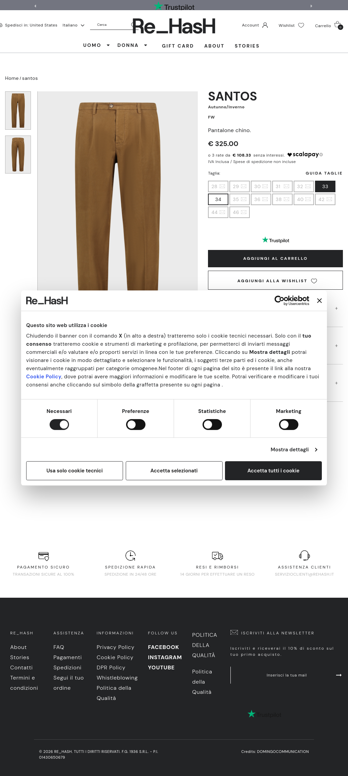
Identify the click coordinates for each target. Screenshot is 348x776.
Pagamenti (67, 657)
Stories (247, 46)
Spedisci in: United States (31, 24)
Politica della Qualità (204, 645)
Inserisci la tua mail (305, 675)
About (214, 46)
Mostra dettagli (290, 449)
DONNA (132, 45)
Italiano (73, 25)
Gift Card (178, 46)
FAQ (58, 647)
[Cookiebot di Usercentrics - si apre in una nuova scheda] (279, 300)
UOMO (97, 45)
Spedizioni (67, 667)
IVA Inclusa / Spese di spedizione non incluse (252, 162)
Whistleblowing (117, 677)
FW (211, 117)
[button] (312, 6)
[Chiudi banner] (319, 300)
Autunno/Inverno (226, 107)
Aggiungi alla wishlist (277, 281)
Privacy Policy (115, 647)
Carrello (329, 25)
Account (255, 25)
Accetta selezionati (173, 470)
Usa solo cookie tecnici (75, 470)
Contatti (21, 667)
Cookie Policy (44, 376)
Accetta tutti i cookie (273, 470)
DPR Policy (111, 667)
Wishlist (291, 25)
